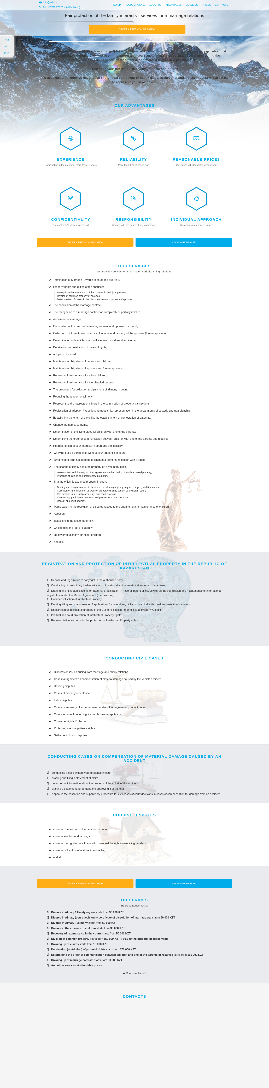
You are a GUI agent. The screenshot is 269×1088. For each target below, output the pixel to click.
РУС (6, 46)
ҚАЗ (7, 39)
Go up (117, 4)
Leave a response (184, 242)
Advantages (174, 4)
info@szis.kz (48, 2)
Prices (206, 4)
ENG (6, 53)
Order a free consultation (137, 29)
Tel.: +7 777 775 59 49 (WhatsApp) (59, 7)
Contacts (221, 4)
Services (192, 4)
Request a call (135, 4)
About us (155, 4)
